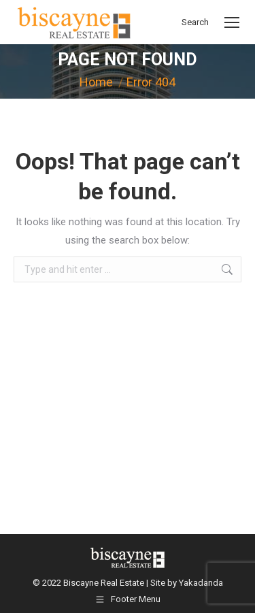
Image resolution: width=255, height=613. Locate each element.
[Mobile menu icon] (231, 22)
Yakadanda (201, 583)
